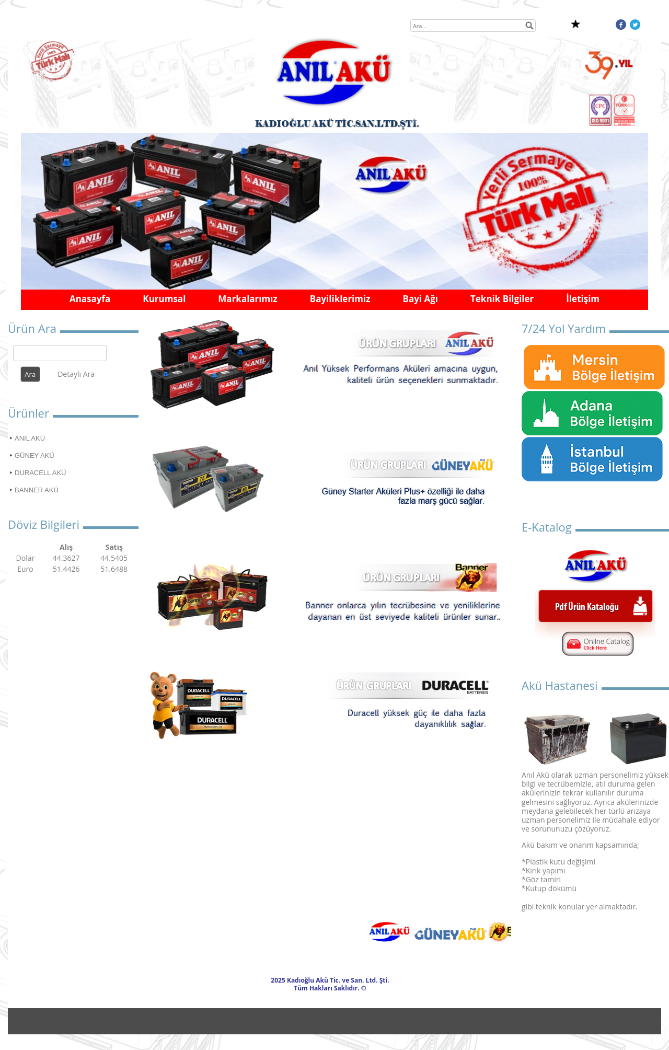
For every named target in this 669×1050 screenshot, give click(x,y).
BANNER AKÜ (37, 490)
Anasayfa (90, 299)
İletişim (582, 299)
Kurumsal (164, 299)
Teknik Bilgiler (502, 299)
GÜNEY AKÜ (34, 455)
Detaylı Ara (76, 374)
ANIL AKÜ (30, 438)
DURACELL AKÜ (40, 473)
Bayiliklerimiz (340, 299)
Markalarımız (247, 299)
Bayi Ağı (420, 299)
